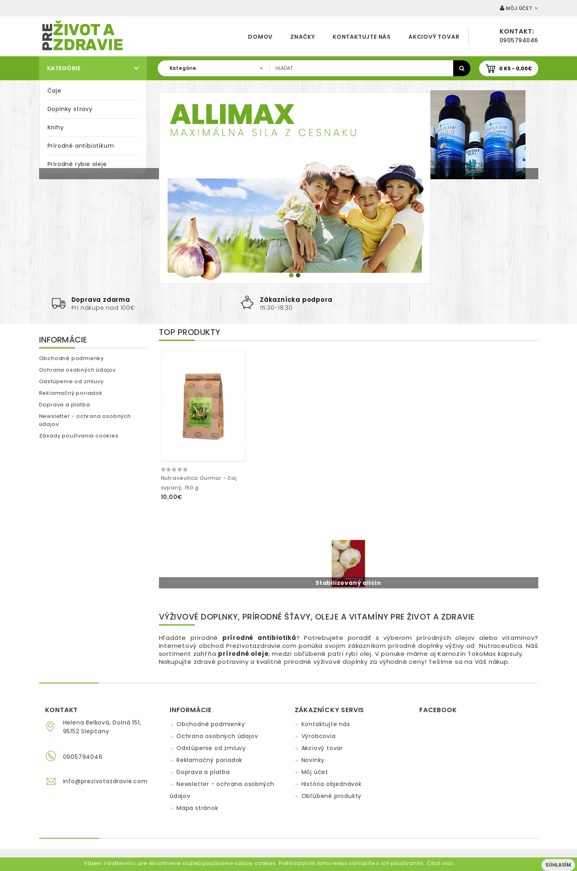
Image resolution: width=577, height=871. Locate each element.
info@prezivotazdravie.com (105, 781)
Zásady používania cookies (79, 435)
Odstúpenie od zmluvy (71, 381)
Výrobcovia (318, 736)
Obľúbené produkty (331, 796)
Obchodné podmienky (71, 358)
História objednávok (331, 784)
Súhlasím (558, 864)
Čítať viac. (441, 863)
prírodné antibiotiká (259, 637)
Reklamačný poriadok (71, 393)
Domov (260, 37)
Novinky (313, 760)
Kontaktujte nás (362, 37)
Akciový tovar (433, 37)
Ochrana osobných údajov (77, 370)
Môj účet (314, 772)
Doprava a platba (64, 404)
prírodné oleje (243, 653)
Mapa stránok (197, 808)
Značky (302, 37)
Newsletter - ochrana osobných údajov (85, 420)
